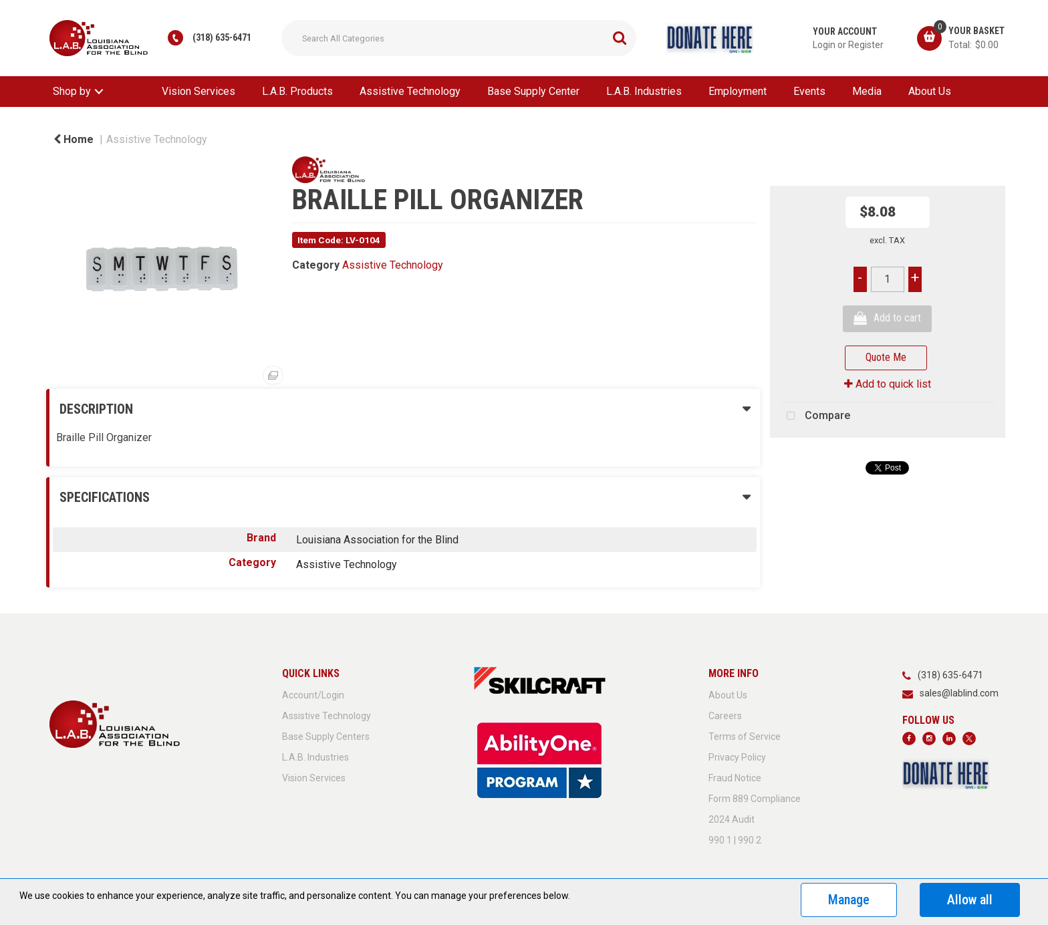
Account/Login (313, 695)
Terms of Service (744, 736)
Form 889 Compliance (754, 798)
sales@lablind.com (959, 693)
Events (809, 91)
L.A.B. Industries (644, 91)
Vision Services (198, 91)
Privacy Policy (737, 757)
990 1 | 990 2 (734, 840)
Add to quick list (887, 384)
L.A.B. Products (297, 91)
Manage (849, 900)
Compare (815, 416)
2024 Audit (731, 819)
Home (73, 139)
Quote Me (886, 357)
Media (867, 91)
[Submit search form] (619, 38)
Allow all (970, 900)
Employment (737, 91)
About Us (929, 91)
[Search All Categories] (458, 38)
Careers (725, 715)
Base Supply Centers (326, 736)
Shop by (72, 91)
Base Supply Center (533, 91)
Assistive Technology (410, 91)
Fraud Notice (734, 778)
